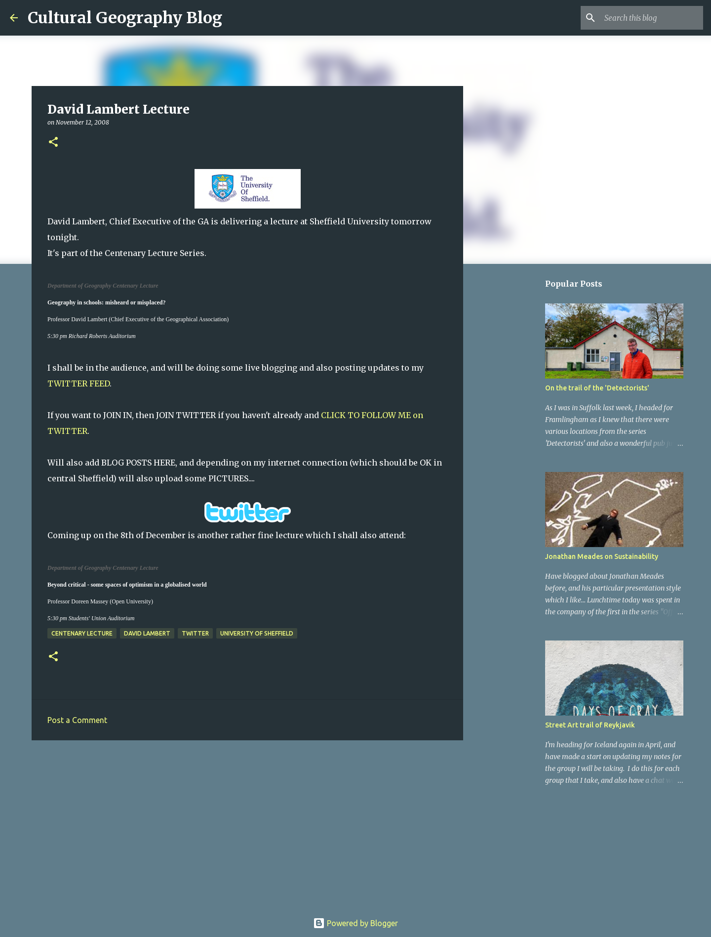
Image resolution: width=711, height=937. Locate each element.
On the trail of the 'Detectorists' (597, 388)
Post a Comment (77, 720)
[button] (53, 142)
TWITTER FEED (78, 383)
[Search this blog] (651, 18)
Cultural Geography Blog (125, 18)
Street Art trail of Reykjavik (590, 725)
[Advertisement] (247, 824)
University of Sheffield (256, 633)
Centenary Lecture (82, 633)
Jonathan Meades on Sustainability (601, 556)
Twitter (195, 633)
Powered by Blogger (355, 923)
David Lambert (147, 633)
